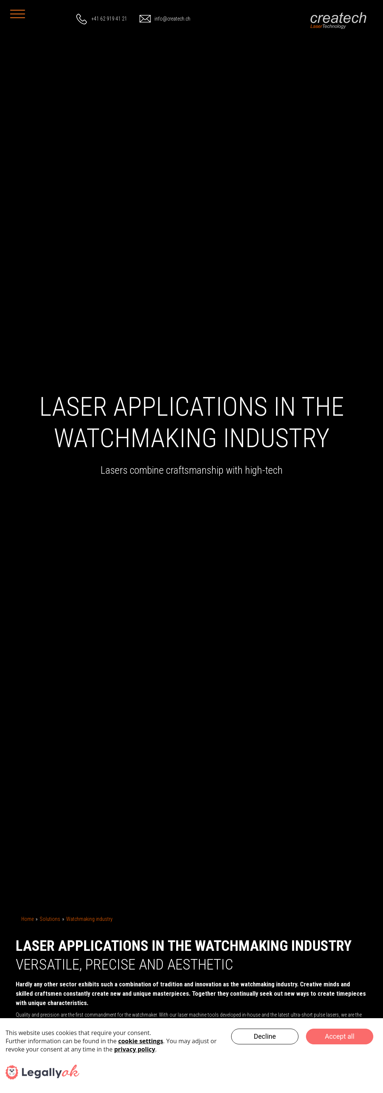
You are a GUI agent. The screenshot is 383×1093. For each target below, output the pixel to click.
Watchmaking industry (89, 919)
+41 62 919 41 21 (109, 19)
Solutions (50, 919)
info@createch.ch (172, 19)
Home (27, 919)
